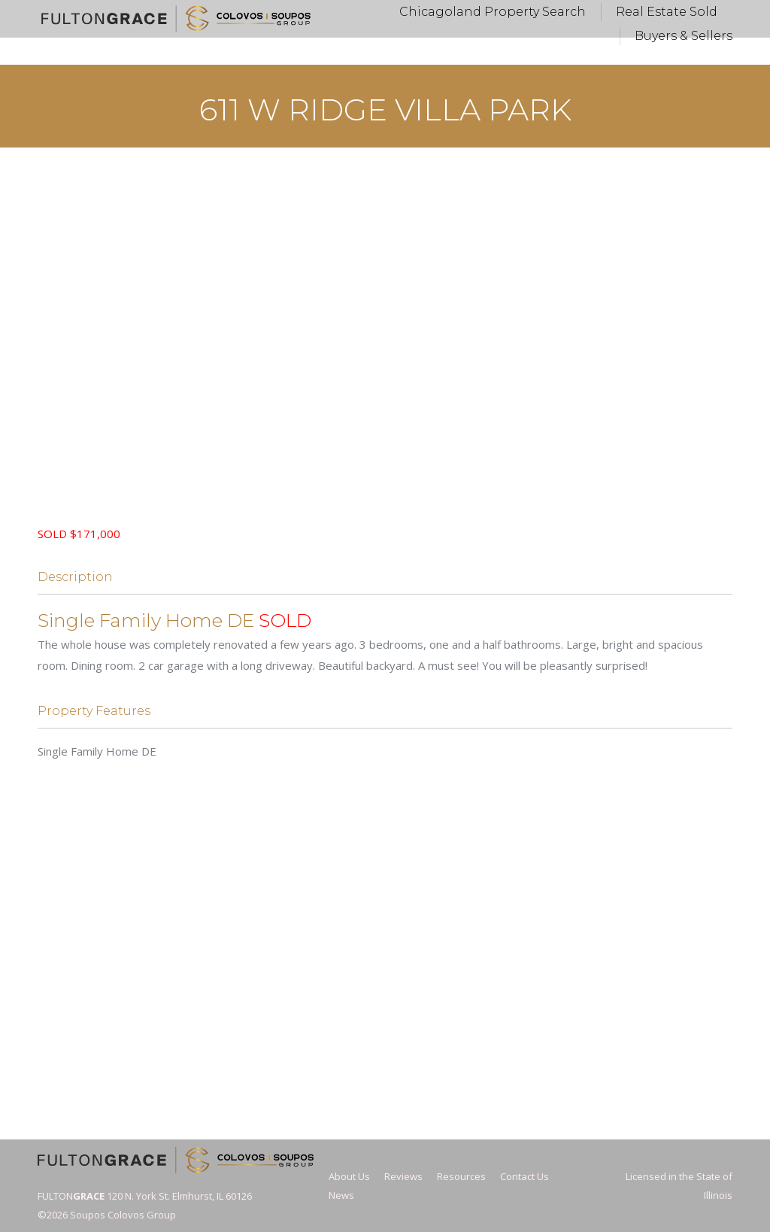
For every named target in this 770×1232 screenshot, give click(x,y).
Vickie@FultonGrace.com (365, 14)
